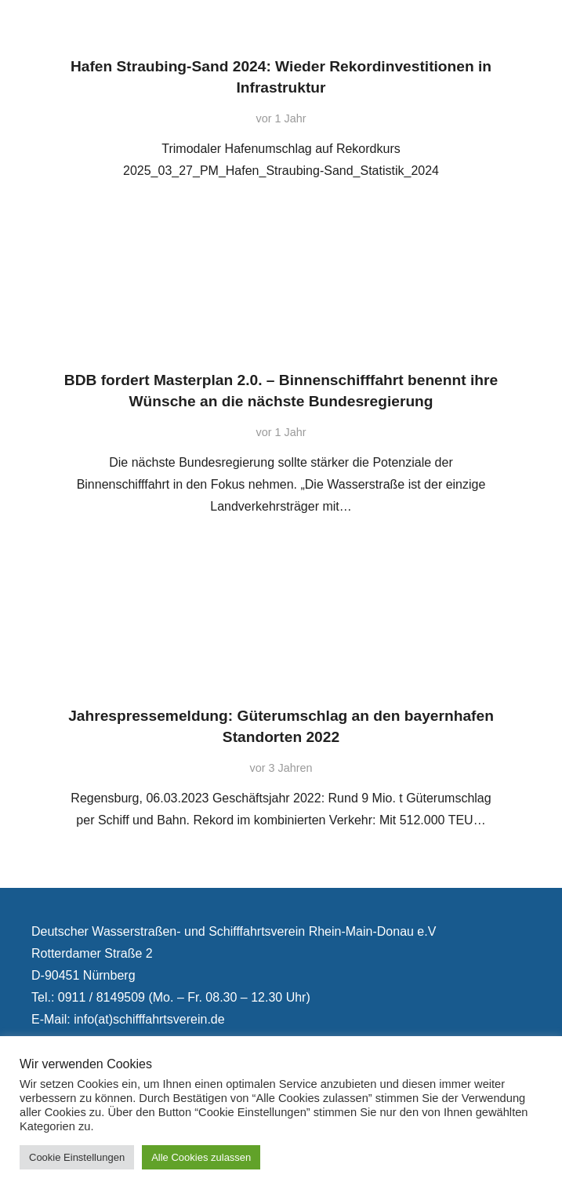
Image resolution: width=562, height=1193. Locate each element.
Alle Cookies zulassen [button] (201, 1157)
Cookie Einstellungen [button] (77, 1157)
